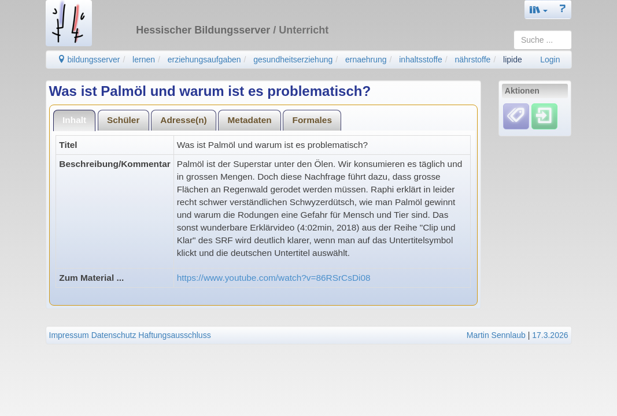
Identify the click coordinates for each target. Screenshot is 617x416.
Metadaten (250, 120)
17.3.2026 (550, 335)
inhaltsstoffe (420, 59)
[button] (539, 9)
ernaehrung (366, 59)
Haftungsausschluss (174, 335)
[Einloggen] (544, 116)
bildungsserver (88, 59)
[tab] (74, 120)
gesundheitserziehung (292, 59)
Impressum (69, 335)
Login (550, 59)
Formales (312, 120)
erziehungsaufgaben (204, 59)
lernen (143, 59)
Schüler (123, 120)
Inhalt (74, 120)
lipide (512, 59)
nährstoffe (472, 59)
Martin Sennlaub (496, 335)
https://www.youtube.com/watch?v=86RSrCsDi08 (274, 278)
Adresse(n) (183, 120)
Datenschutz (113, 335)
